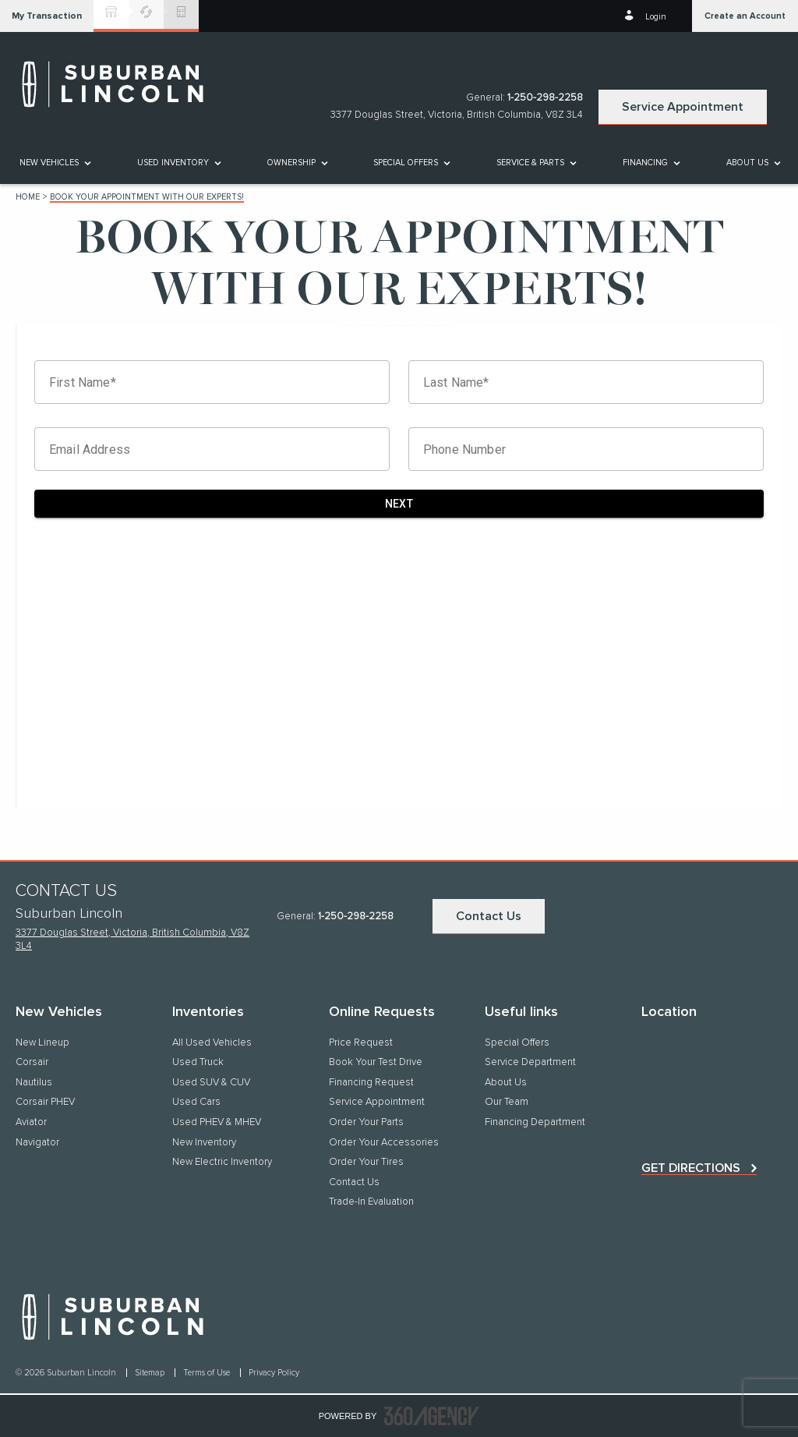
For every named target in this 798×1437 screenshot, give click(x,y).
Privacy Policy (274, 1372)
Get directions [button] (690, 1168)
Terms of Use (207, 1372)
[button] (47, 16)
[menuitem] (54, 162)
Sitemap (151, 1372)
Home (28, 197)
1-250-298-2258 (545, 98)
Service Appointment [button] (682, 107)
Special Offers (405, 162)
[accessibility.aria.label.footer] (431, 1416)
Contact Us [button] (488, 916)
